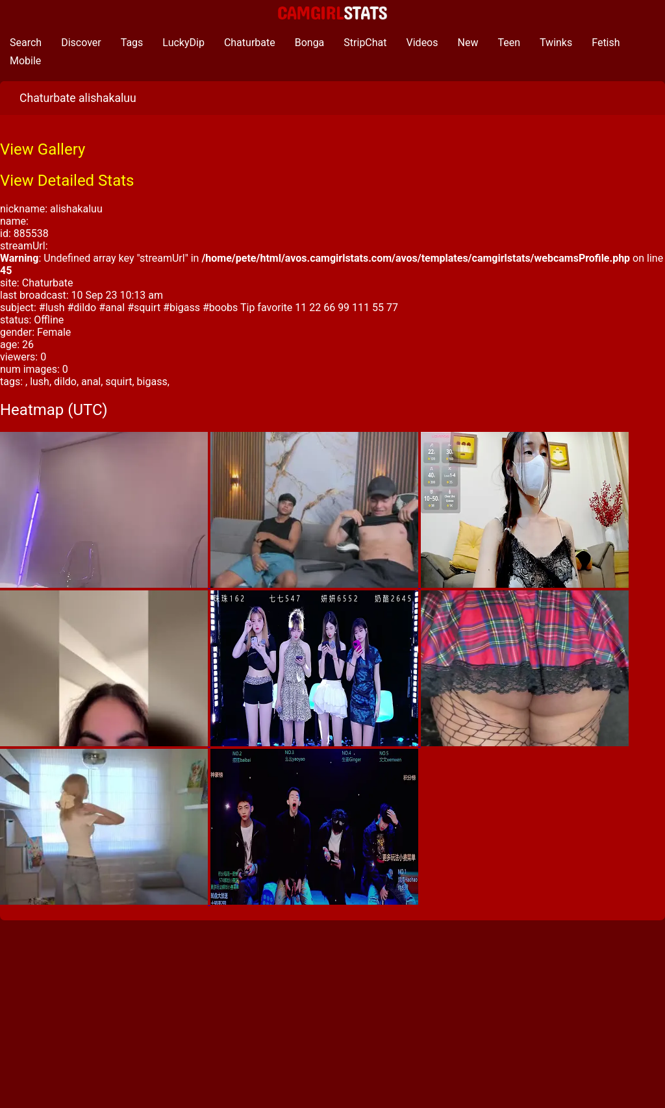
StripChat (365, 42)
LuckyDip (183, 42)
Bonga (310, 42)
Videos (422, 42)
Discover (81, 42)
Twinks (556, 42)
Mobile (25, 61)
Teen (508, 42)
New (468, 42)
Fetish (606, 42)
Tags (132, 42)
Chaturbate (249, 42)
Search (26, 42)
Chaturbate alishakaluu (77, 98)
